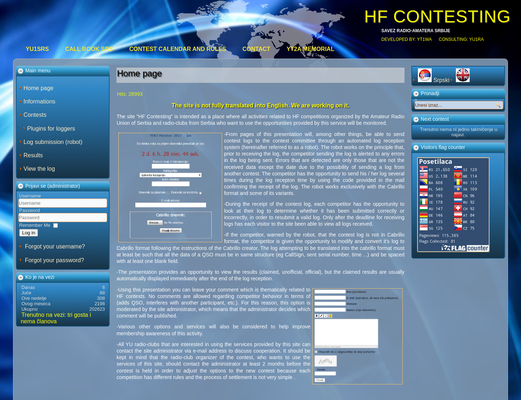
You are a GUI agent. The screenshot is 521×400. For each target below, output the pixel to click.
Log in (28, 232)
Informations (39, 101)
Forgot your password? (54, 260)
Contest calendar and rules (177, 49)
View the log (39, 169)
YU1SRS (37, 49)
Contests (35, 115)
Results (33, 155)
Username (30, 196)
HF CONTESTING (437, 16)
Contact (256, 49)
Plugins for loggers (51, 128)
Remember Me (34, 225)
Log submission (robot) (53, 142)
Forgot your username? (55, 246)
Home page (39, 88)
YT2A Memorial (310, 49)
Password (29, 210)
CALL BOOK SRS (89, 49)
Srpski (434, 80)
